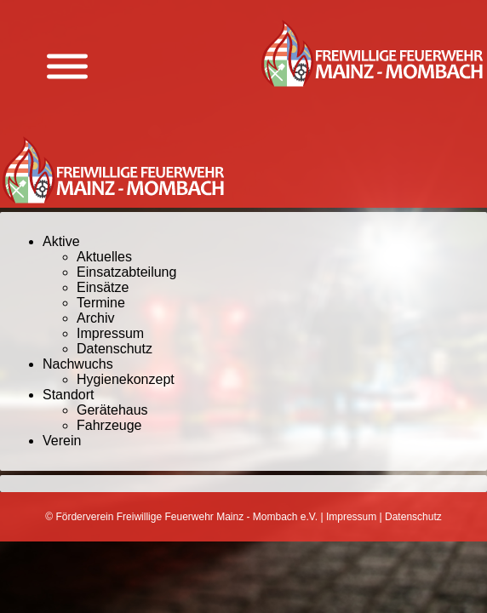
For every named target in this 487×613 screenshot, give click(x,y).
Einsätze (103, 287)
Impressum (110, 333)
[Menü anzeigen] (67, 66)
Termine (101, 302)
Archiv (95, 318)
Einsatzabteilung (126, 272)
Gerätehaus (112, 410)
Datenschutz (114, 348)
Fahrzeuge (109, 425)
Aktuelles (104, 256)
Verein (62, 440)
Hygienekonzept (126, 379)
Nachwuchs (78, 364)
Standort (68, 394)
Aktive (61, 241)
